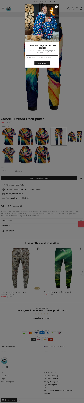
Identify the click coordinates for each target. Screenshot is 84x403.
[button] (42, 201)
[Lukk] (56, 6)
